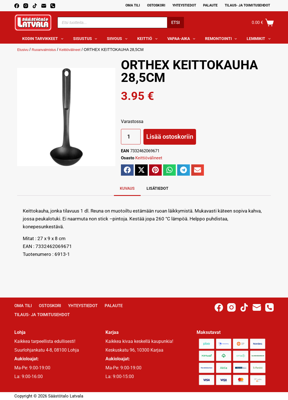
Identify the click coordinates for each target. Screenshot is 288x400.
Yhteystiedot (184, 5)
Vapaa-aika (182, 38)
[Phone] (52, 5)
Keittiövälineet (77, 49)
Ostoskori (156, 5)
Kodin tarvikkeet (44, 38)
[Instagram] (25, 5)
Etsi (175, 22)
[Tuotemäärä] (131, 136)
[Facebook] (16, 5)
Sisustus (86, 38)
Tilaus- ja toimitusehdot (247, 5)
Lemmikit (260, 38)
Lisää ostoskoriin (169, 136)
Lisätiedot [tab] (157, 188)
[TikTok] (34, 5)
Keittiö (148, 38)
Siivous (118, 38)
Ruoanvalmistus (47, 49)
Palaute (210, 5)
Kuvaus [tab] (127, 188)
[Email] (43, 5)
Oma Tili (132, 5)
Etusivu (23, 49)
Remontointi (222, 38)
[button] (127, 170)
